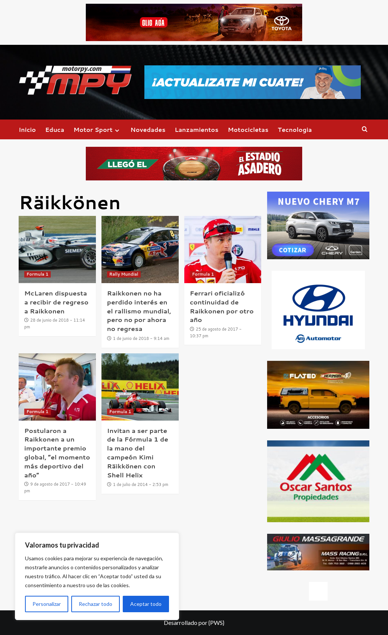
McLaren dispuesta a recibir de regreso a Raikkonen (56, 301)
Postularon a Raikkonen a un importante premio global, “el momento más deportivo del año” (57, 452)
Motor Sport (97, 129)
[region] (97, 576)
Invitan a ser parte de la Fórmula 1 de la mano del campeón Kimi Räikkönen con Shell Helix (137, 452)
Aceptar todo (146, 604)
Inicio (27, 129)
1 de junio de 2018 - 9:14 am (141, 338)
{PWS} (216, 622)
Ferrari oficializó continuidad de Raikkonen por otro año (222, 306)
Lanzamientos (196, 129)
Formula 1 (37, 274)
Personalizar (46, 604)
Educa (54, 129)
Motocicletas (248, 129)
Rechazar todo (95, 604)
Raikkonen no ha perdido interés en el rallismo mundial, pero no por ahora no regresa (139, 310)
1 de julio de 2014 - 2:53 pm (140, 484)
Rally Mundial (123, 274)
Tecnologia (295, 129)
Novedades (148, 129)
